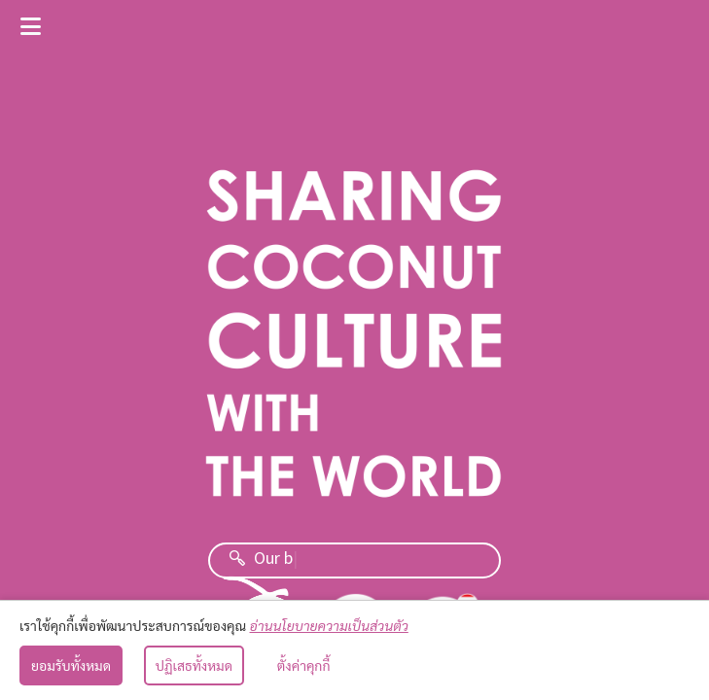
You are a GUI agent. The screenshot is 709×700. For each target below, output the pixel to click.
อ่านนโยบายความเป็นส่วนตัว (329, 625)
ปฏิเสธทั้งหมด (194, 665)
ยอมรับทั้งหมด (71, 665)
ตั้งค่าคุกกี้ (304, 665)
